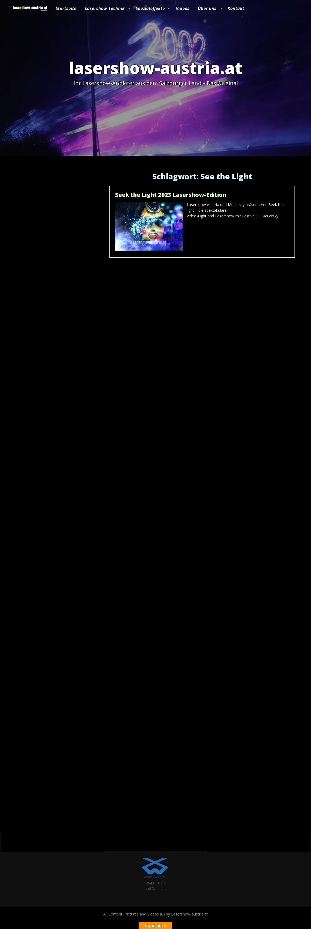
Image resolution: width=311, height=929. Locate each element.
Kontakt (236, 8)
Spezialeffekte (150, 8)
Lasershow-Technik (105, 8)
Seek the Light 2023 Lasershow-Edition (170, 194)
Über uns (207, 8)
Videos (182, 8)
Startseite (66, 8)
